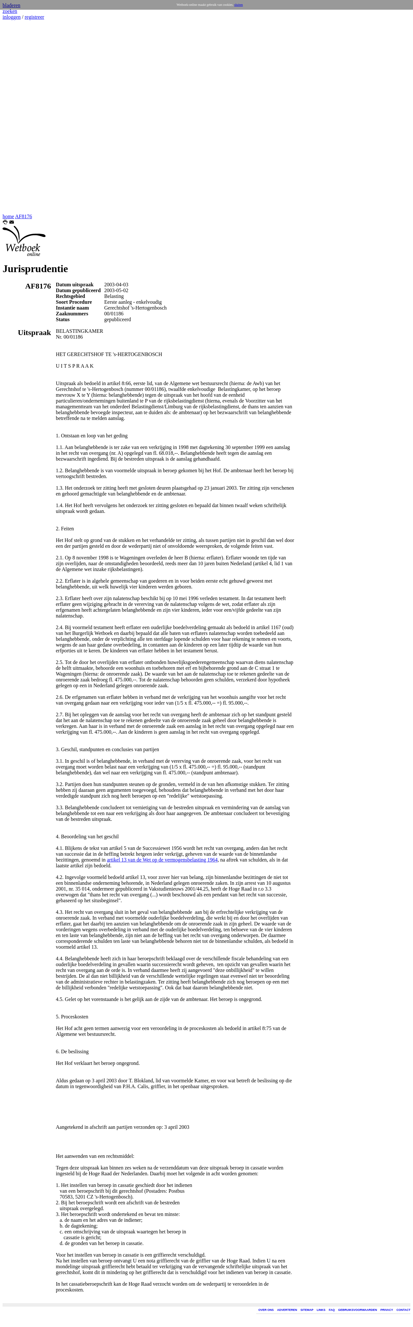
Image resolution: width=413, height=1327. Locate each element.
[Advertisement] (22, 117)
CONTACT (403, 1310)
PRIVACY (386, 1310)
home (8, 216)
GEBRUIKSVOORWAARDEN (357, 1310)
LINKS (321, 1310)
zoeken (10, 11)
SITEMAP (306, 1310)
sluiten (238, 4)
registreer (34, 17)
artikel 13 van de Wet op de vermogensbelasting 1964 (162, 860)
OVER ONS (266, 1310)
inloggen (12, 17)
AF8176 (23, 216)
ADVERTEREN (287, 1310)
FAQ (332, 1310)
